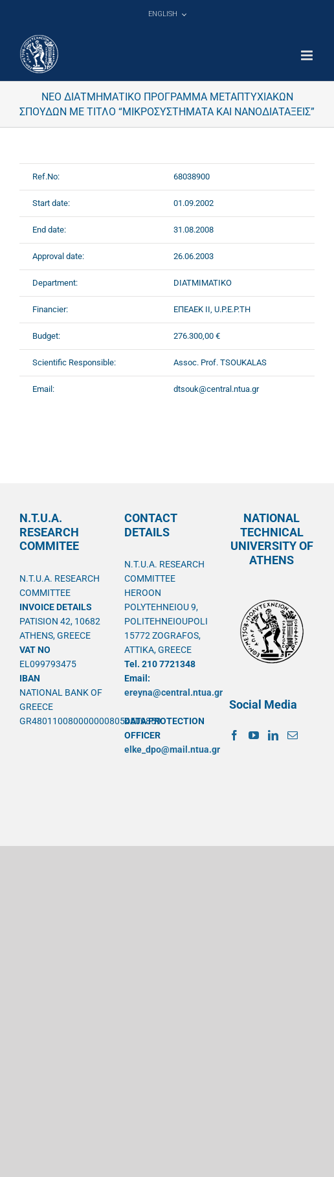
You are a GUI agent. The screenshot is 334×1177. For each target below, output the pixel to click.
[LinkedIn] (273, 735)
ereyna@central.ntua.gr (173, 692)
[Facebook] (234, 735)
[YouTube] (254, 735)
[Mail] (292, 735)
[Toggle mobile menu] (308, 55)
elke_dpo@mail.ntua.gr (172, 749)
